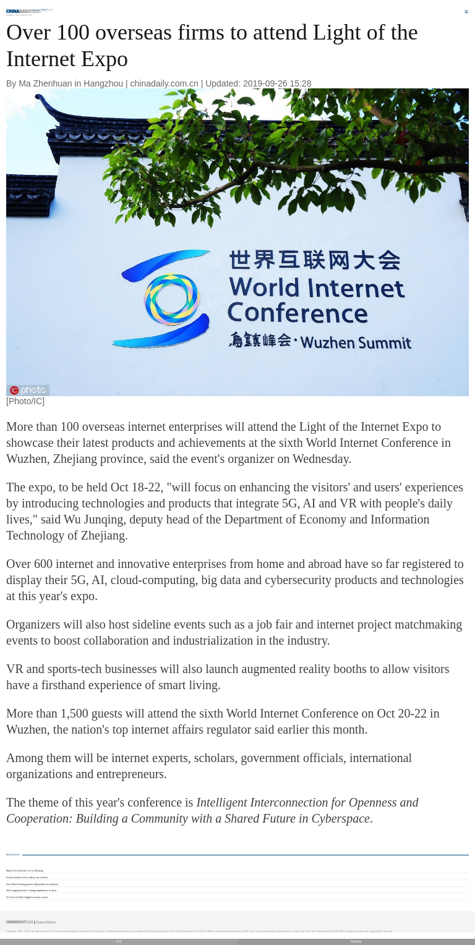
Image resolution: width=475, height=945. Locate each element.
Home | (10, 15)
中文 (119, 941)
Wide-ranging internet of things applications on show (31, 890)
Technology (24, 15)
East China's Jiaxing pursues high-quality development (32, 884)
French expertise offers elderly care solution (27, 877)
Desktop (356, 941)
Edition (47, 10)
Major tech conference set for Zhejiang (24, 871)
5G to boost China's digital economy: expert (27, 897)
